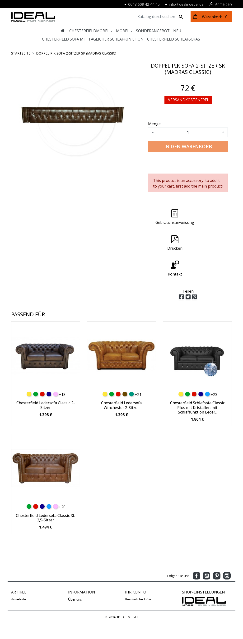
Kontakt (74, 593)
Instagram (227, 550)
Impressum (76, 583)
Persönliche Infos (138, 573)
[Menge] (187, 132)
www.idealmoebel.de (198, 608)
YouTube (206, 550)
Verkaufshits (20, 583)
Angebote (18, 573)
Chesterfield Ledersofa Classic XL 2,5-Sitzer (45, 492)
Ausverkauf (19, 588)
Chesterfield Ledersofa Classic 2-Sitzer (45, 379)
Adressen (132, 588)
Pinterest (216, 550)
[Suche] (151, 16)
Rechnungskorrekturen (142, 583)
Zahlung (74, 578)
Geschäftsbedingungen (85, 603)
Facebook (196, 550)
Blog (71, 608)
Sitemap (74, 598)
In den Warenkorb (188, 146)
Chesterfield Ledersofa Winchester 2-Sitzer (121, 379)
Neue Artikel (20, 578)
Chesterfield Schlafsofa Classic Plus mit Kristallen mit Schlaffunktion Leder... (197, 382)
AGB (71, 588)
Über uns (75, 573)
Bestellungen (135, 578)
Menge (154, 123)
